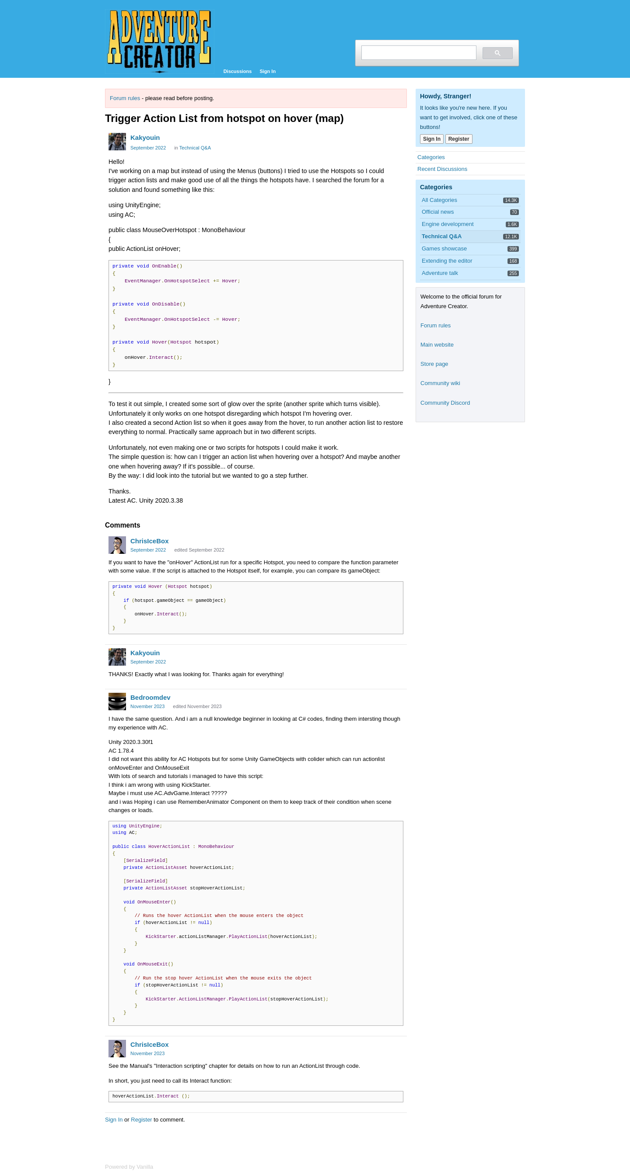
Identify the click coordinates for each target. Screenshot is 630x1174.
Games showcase (444, 248)
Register (141, 1119)
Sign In (267, 71)
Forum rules (125, 98)
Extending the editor (447, 260)
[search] (418, 52)
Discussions (238, 71)
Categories (431, 157)
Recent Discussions (442, 169)
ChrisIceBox (149, 541)
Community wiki (440, 383)
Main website (437, 344)
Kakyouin (145, 137)
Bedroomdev (150, 697)
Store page (434, 364)
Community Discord (445, 402)
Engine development (448, 224)
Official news (438, 211)
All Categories (439, 200)
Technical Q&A (195, 147)
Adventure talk (440, 273)
